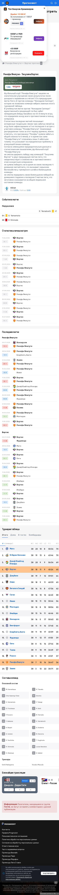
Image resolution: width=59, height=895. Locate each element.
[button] (21, 23)
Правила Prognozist (10, 833)
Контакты (6, 829)
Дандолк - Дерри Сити (15, 785)
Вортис (5, 432)
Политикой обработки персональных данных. (19, 878)
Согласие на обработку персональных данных (20, 843)
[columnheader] (2, 543)
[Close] (56, 882)
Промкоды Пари (8, 856)
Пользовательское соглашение (14, 836)
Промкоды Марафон (10, 859)
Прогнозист (29, 3)
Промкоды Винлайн (10, 852)
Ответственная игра (10, 846)
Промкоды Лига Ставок (11, 862)
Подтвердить (49, 873)
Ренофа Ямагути (9, 337)
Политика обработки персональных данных (19, 839)
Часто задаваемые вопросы (13, 849)
